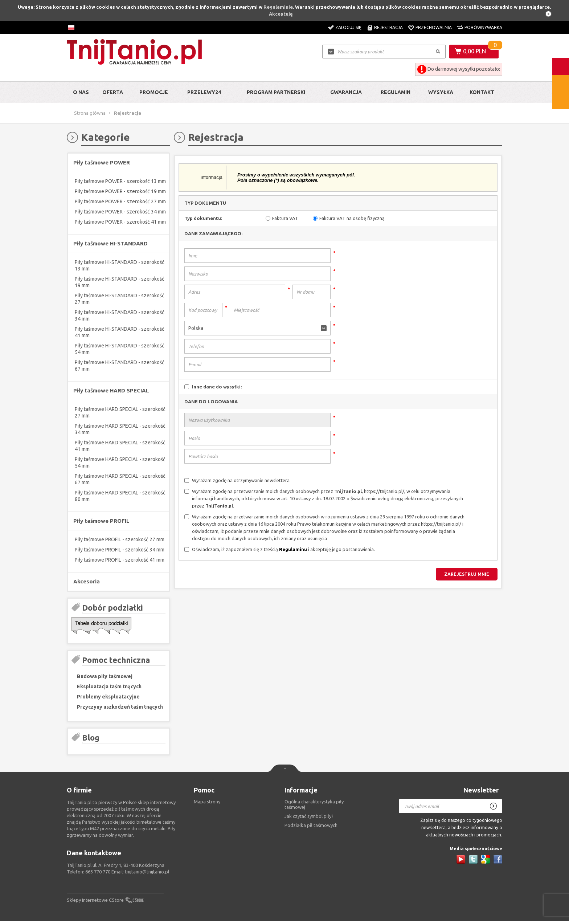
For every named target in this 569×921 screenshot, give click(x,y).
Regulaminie (278, 6)
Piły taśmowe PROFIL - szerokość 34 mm (119, 550)
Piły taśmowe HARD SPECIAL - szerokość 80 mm (120, 496)
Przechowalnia (434, 27)
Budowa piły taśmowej (104, 676)
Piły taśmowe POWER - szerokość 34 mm (120, 212)
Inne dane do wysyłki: (217, 386)
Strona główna (90, 112)
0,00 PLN (474, 51)
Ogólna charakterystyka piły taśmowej (314, 804)
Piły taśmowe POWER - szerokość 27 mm (120, 201)
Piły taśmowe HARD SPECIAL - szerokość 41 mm (120, 446)
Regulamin (395, 92)
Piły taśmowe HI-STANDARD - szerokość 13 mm (119, 265)
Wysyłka (440, 92)
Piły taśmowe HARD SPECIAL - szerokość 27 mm (120, 412)
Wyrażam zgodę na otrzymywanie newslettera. (241, 480)
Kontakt (482, 92)
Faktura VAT (285, 218)
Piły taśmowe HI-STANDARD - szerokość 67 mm (119, 365)
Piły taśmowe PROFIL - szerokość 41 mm (119, 560)
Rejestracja (388, 27)
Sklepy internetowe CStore (95, 899)
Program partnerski (276, 92)
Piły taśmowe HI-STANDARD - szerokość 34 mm (119, 315)
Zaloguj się (348, 27)
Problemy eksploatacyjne (108, 697)
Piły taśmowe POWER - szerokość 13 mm (120, 181)
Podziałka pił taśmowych (310, 825)
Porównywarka (483, 27)
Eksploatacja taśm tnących (109, 686)
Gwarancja (346, 92)
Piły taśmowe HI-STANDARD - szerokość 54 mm (119, 349)
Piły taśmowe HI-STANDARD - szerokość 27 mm (119, 299)
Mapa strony (207, 801)
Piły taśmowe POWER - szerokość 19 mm (120, 191)
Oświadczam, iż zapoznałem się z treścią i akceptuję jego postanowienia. (283, 549)
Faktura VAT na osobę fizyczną (352, 218)
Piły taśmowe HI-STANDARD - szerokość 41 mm (119, 332)
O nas (81, 92)
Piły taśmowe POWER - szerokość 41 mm (120, 222)
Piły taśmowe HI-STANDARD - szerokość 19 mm (119, 282)
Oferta (112, 92)
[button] (257, 328)
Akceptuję (281, 13)
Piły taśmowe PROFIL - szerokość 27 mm (119, 539)
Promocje (153, 92)
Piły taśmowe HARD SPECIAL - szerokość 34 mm (120, 429)
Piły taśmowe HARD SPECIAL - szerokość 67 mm (120, 479)
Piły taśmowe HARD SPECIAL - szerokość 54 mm (120, 462)
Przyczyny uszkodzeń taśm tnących (120, 707)
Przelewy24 (204, 92)
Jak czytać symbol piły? (308, 816)
